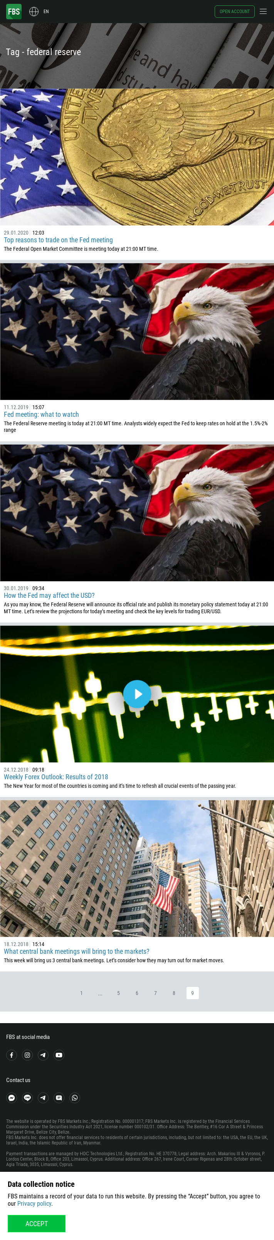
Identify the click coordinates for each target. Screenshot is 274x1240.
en (46, 11)
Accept (36, 1224)
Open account (235, 11)
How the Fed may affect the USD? (49, 595)
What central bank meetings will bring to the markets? (77, 951)
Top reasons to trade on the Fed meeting (58, 240)
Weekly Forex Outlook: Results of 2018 (56, 777)
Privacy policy (34, 1203)
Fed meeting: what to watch (41, 414)
